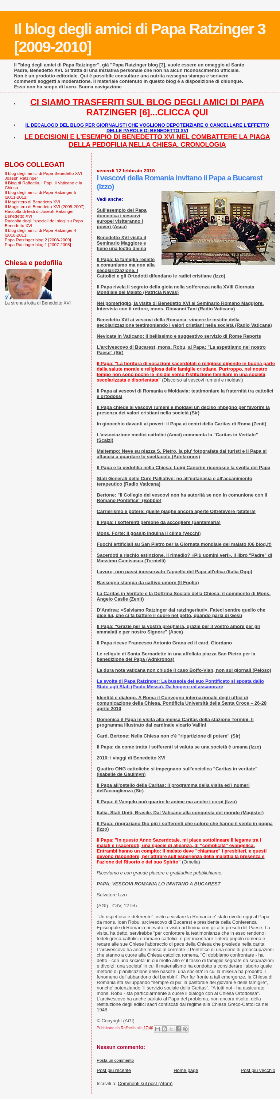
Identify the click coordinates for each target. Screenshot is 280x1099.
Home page (186, 1070)
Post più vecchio (258, 1070)
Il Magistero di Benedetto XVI (32, 201)
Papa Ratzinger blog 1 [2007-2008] (38, 244)
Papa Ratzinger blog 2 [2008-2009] (38, 239)
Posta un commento (115, 1060)
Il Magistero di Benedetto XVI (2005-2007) (45, 206)
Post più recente (114, 1070)
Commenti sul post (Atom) (145, 1083)
